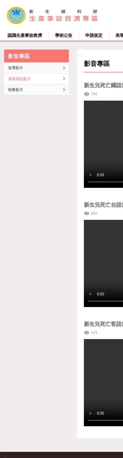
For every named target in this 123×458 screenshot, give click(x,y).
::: (6, 55)
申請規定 (93, 35)
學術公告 (63, 35)
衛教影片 (15, 89)
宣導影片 (15, 67)
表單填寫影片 (19, 78)
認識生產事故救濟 (25, 35)
